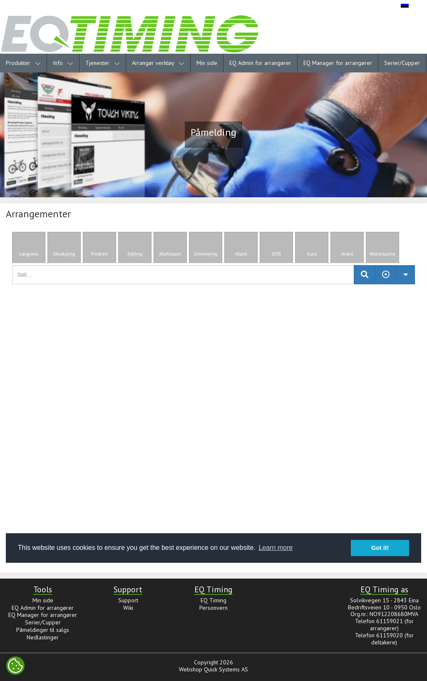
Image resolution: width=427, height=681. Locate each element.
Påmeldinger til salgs (42, 630)
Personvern (213, 607)
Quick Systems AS (226, 669)
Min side (206, 63)
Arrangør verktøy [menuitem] (158, 63)
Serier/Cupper (402, 63)
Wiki (128, 607)
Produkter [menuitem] (23, 63)
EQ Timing (213, 600)
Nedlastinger (43, 637)
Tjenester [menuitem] (102, 63)
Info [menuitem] (63, 63)
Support (128, 600)
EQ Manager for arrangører (337, 63)
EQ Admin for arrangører (260, 63)
